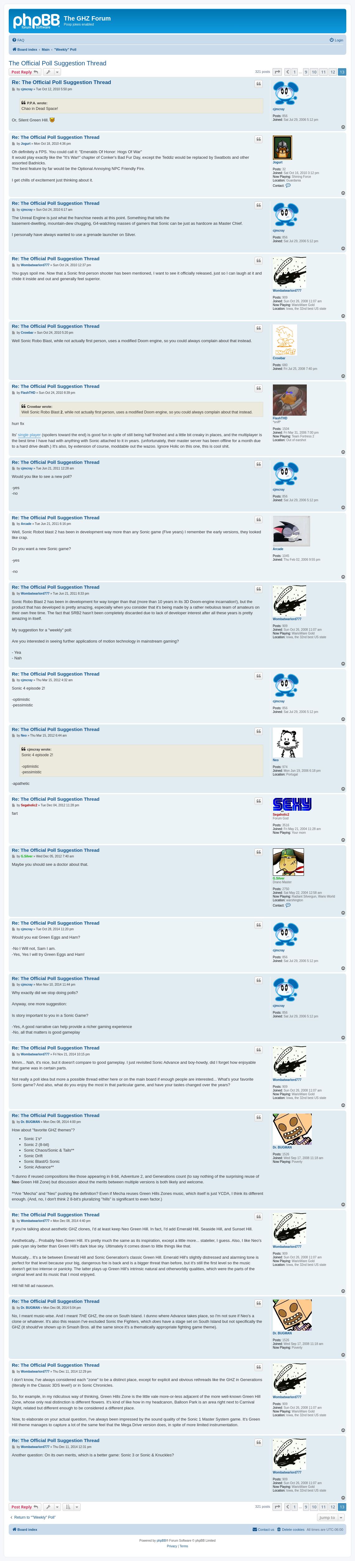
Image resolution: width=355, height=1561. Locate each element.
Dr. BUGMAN (282, 1147)
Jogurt (278, 162)
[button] (277, 72)
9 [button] (306, 72)
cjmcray (279, 109)
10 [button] (314, 72)
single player (29, 434)
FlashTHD (280, 418)
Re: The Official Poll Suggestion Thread (61, 82)
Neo (276, 760)
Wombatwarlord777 (287, 290)
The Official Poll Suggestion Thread (57, 63)
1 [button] (294, 72)
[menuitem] (18, 40)
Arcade (278, 549)
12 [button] (332, 72)
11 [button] (323, 72)
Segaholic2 (281, 814)
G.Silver (279, 878)
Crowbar (279, 358)
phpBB (161, 1540)
